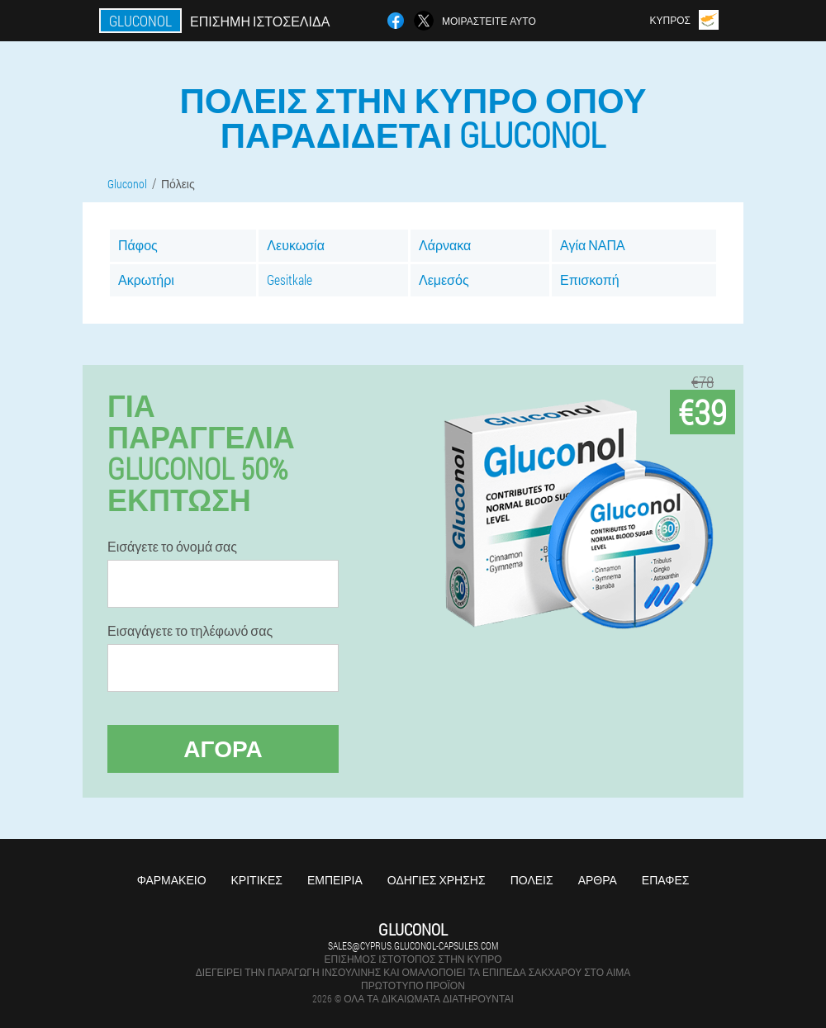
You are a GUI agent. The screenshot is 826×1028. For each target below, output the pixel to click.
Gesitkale (289, 279)
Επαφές (666, 880)
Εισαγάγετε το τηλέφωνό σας (190, 630)
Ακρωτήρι (146, 279)
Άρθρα (597, 880)
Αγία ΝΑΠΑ (592, 244)
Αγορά (223, 748)
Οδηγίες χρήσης (436, 880)
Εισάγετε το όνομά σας (172, 546)
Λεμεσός (444, 279)
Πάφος (138, 244)
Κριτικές (256, 880)
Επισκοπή (590, 279)
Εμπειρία (335, 880)
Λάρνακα (445, 244)
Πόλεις (531, 880)
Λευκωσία (296, 244)
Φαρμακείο (171, 880)
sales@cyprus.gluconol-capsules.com (413, 945)
